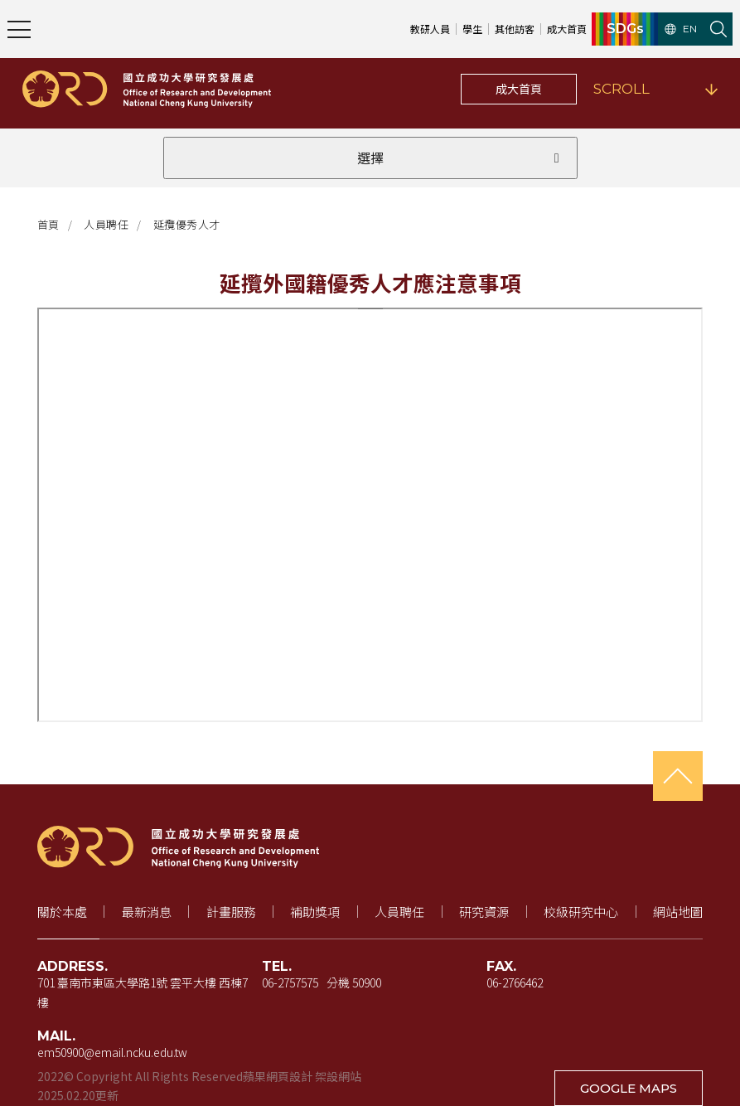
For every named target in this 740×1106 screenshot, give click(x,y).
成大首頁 (519, 88)
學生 (472, 29)
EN (681, 29)
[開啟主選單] (19, 29)
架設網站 (338, 1076)
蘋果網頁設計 (277, 1076)
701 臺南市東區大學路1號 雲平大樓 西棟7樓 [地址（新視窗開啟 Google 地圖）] (142, 992)
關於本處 (62, 911)
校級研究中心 (581, 911)
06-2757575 (290, 982)
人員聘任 (106, 224)
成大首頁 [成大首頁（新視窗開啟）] (567, 29)
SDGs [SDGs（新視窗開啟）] (625, 29)
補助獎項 (315, 911)
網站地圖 (678, 911)
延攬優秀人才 (186, 224)
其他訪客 (514, 29)
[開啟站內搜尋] (718, 29)
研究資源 (484, 911)
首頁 (48, 224)
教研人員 (430, 29)
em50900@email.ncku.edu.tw (112, 1052)
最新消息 (147, 911)
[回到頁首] (678, 776)
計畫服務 (231, 911)
